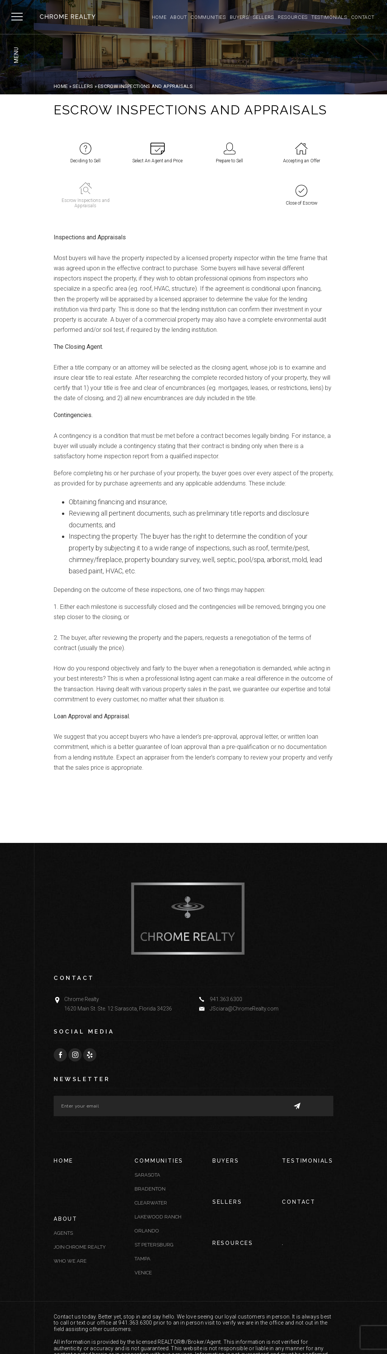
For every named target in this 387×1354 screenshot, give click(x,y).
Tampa (142, 1216)
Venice (143, 1230)
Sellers (263, 17)
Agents (63, 1189)
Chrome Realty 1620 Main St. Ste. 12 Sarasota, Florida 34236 (118, 961)
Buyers (239, 17)
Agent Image (70, 1339)
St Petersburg (154, 1202)
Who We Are (70, 1217)
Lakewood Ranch (158, 1174)
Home (159, 17)
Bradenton (150, 1146)
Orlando (147, 1188)
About (178, 17)
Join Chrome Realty (80, 1203)
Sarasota (147, 1132)
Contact (363, 17)
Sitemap (198, 1335)
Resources (293, 17)
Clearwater (151, 1160)
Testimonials (329, 17)
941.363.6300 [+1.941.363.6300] (226, 956)
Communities (208, 17)
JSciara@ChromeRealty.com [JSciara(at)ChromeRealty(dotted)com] (244, 966)
